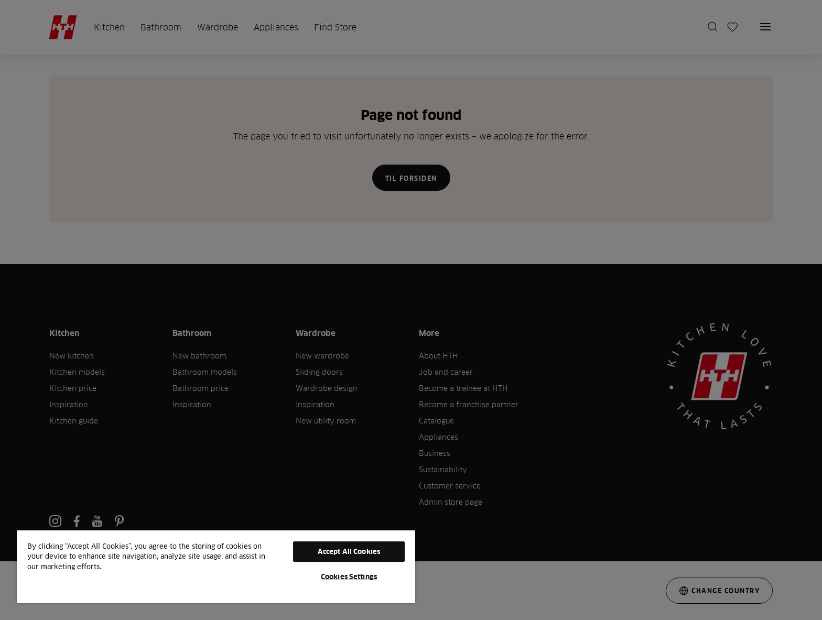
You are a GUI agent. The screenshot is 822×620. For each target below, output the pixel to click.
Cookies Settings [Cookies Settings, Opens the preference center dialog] (349, 576)
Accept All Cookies (349, 551)
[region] (216, 566)
